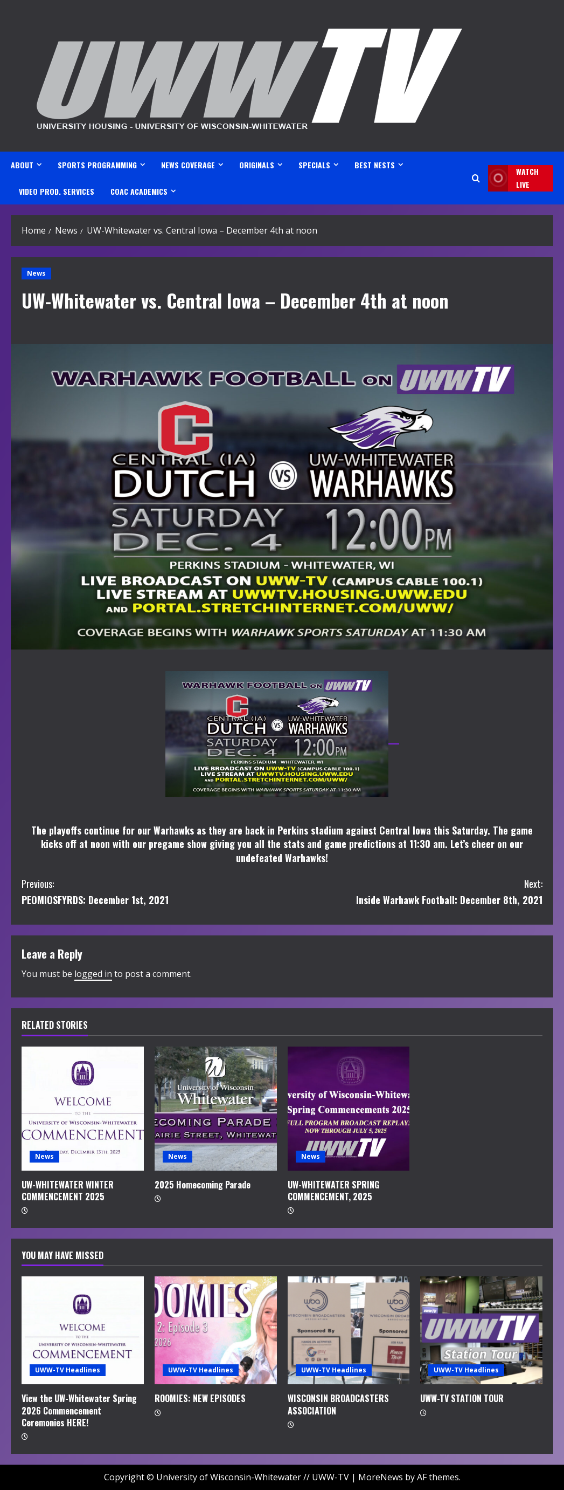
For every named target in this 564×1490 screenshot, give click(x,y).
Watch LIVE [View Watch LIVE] (513, 178)
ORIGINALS (256, 164)
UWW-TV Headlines (67, 1370)
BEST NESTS (374, 164)
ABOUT (22, 164)
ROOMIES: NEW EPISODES (200, 1398)
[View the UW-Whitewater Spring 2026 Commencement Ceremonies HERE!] (83, 1330)
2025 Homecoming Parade (202, 1184)
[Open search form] (476, 178)
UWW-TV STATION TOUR (462, 1398)
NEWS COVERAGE (188, 164)
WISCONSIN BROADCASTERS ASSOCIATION (338, 1404)
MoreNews (380, 1477)
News (36, 273)
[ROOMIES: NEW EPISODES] (216, 1330)
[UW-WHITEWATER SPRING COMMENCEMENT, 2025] (349, 1109)
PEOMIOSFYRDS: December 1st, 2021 (152, 891)
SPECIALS (314, 164)
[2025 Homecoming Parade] (216, 1109)
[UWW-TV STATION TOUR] (481, 1330)
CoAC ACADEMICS (139, 191)
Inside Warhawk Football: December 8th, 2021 (412, 891)
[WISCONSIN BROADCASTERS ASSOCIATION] (349, 1330)
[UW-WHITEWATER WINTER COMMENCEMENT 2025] (83, 1109)
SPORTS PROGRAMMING (97, 164)
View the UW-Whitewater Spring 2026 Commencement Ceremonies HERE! (79, 1410)
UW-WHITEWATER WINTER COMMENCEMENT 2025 (68, 1190)
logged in (93, 974)
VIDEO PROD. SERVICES (56, 191)
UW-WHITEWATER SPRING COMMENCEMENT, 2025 (333, 1190)
